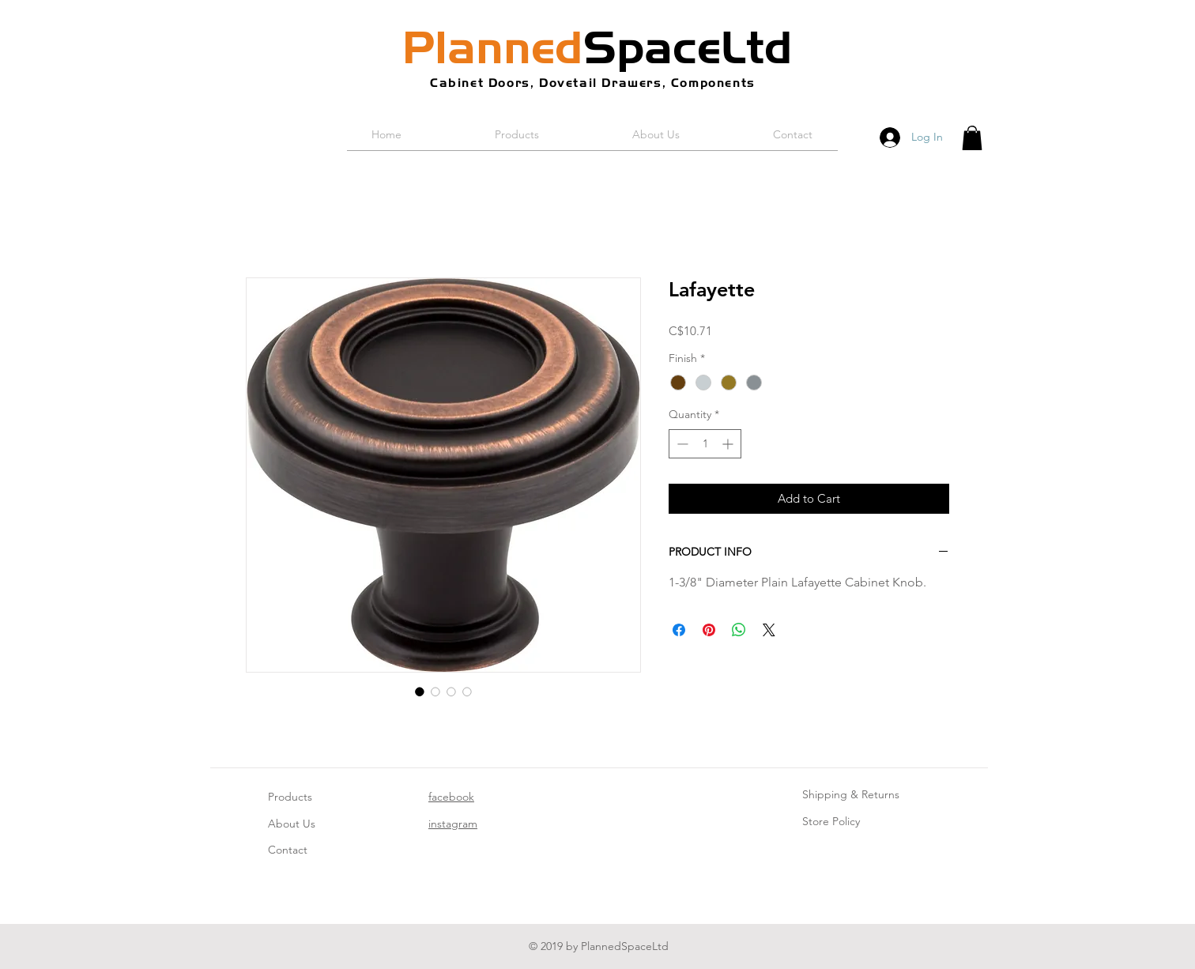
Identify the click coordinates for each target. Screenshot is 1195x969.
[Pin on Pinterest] (708, 629)
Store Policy (831, 821)
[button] (972, 138)
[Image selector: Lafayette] (420, 691)
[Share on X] (769, 629)
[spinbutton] (705, 444)
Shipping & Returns (850, 794)
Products (290, 797)
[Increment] (729, 444)
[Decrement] (681, 444)
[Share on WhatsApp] (738, 629)
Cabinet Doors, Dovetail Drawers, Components (593, 82)
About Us (291, 823)
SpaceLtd (597, 47)
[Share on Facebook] (678, 629)
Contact (287, 850)
